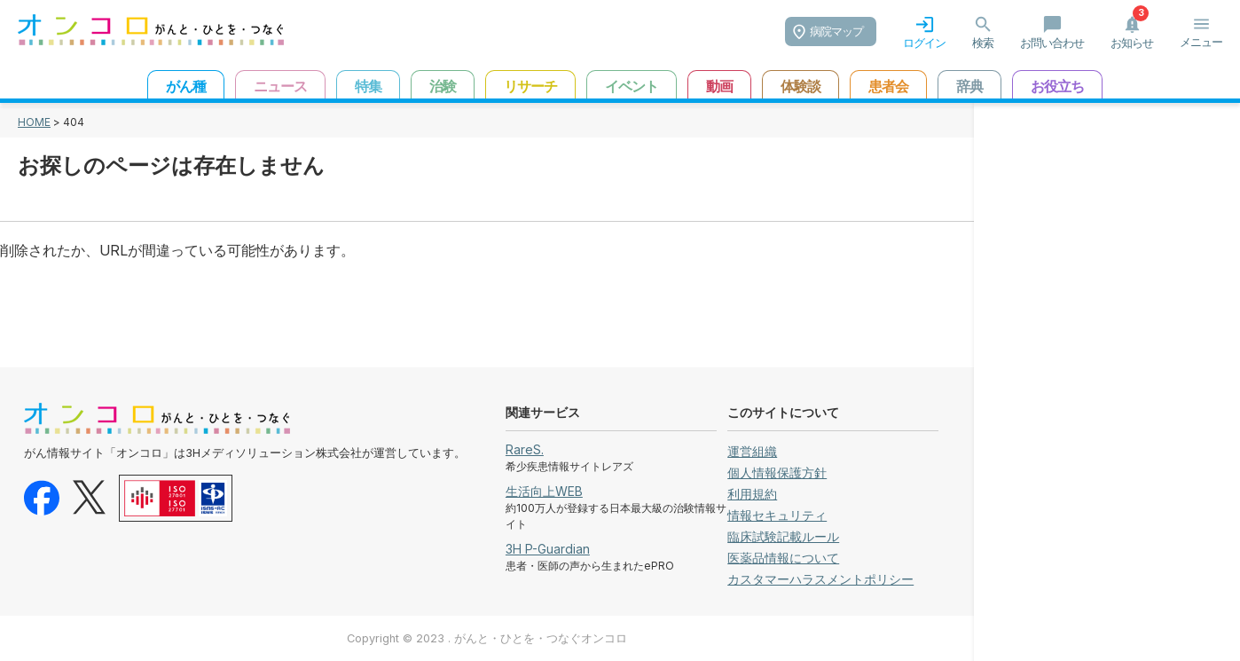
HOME (34, 122)
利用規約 (752, 493)
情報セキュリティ (777, 515)
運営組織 (752, 451)
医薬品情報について (783, 557)
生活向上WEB (544, 491)
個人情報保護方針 (777, 472)
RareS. (525, 449)
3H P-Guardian (548, 548)
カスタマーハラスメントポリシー (820, 578)
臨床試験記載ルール (783, 536)
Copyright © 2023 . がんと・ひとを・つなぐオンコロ (487, 638)
